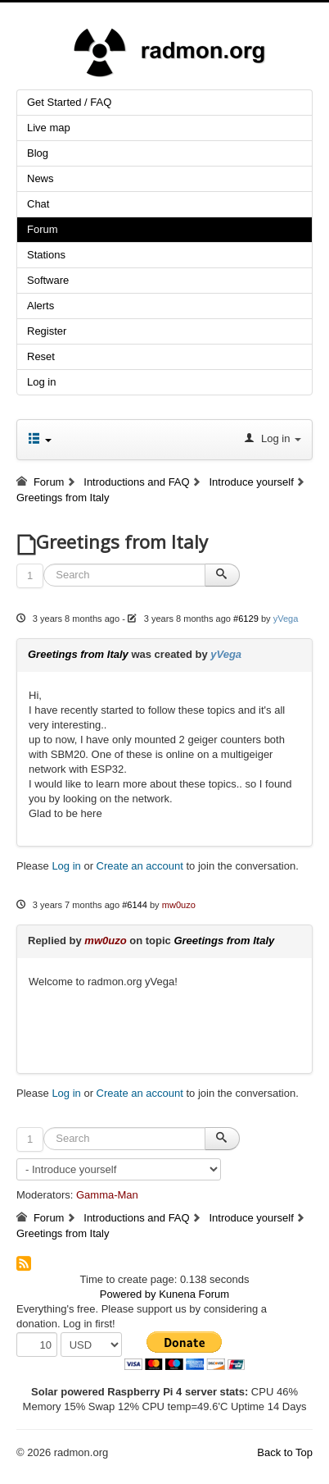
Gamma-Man (107, 1195)
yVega (286, 618)
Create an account (140, 866)
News (40, 178)
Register (46, 331)
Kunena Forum (194, 1294)
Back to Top (285, 1452)
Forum (42, 229)
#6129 (246, 618)
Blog (37, 153)
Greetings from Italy (78, 654)
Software (48, 280)
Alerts (40, 305)
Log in (41, 382)
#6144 (134, 905)
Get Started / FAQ (69, 102)
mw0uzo (179, 905)
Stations (46, 255)
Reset (41, 356)
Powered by (128, 1294)
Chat (38, 204)
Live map (48, 127)
